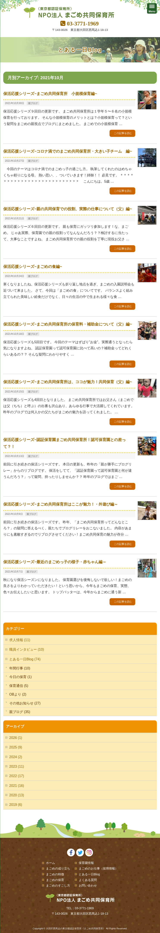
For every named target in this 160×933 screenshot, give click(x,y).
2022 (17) (16, 776)
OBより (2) (17, 694)
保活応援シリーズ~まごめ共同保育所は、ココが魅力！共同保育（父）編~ (67, 382)
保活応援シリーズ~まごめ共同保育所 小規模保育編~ (50, 94)
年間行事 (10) (19, 668)
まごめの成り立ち (58, 868)
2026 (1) (15, 738)
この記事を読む (123, 133)
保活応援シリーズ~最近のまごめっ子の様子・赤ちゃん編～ (55, 562)
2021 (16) (16, 786)
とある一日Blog (89, 874)
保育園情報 (86, 863)
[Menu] (152, 8)
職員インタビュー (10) (26, 649)
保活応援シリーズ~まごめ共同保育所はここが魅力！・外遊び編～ (60, 504)
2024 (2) (15, 757)
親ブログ (33, 103)
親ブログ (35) (19, 712)
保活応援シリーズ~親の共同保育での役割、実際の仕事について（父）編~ (67, 209)
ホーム (50, 863)
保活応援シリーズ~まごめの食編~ (32, 266)
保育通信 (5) (18, 686)
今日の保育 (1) (20, 677)
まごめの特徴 (55, 874)
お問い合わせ (88, 885)
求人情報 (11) (19, 640)
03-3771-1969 (83, 24)
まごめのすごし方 (58, 885)
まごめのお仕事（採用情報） (98, 868)
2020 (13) (16, 795)
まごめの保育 (55, 880)
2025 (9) (15, 747)
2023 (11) (16, 766)
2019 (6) (15, 804)
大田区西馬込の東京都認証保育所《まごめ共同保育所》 (75, 928)
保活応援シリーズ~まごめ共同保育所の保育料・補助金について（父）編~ (67, 324)
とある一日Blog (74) (25, 659)
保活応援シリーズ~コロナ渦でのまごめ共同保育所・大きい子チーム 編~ (67, 151)
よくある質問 (88, 880)
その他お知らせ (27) (25, 703)
